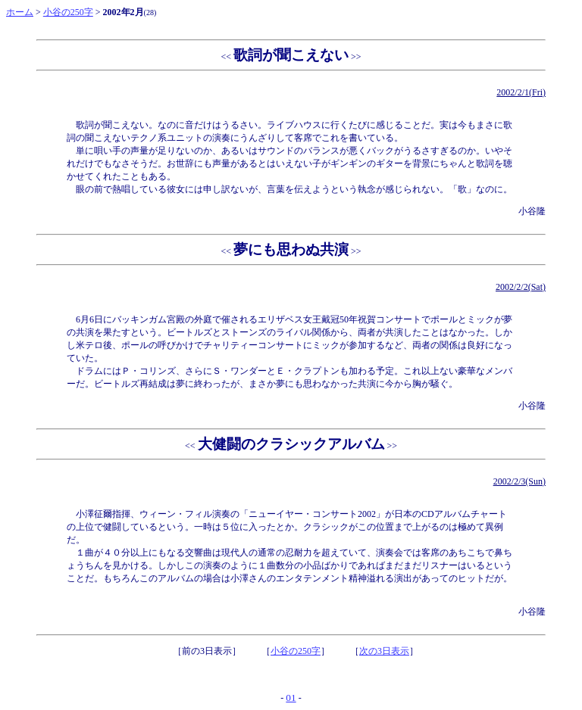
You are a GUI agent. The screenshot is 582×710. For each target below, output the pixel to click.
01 (291, 697)
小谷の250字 (68, 12)
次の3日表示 (384, 651)
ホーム (19, 12)
